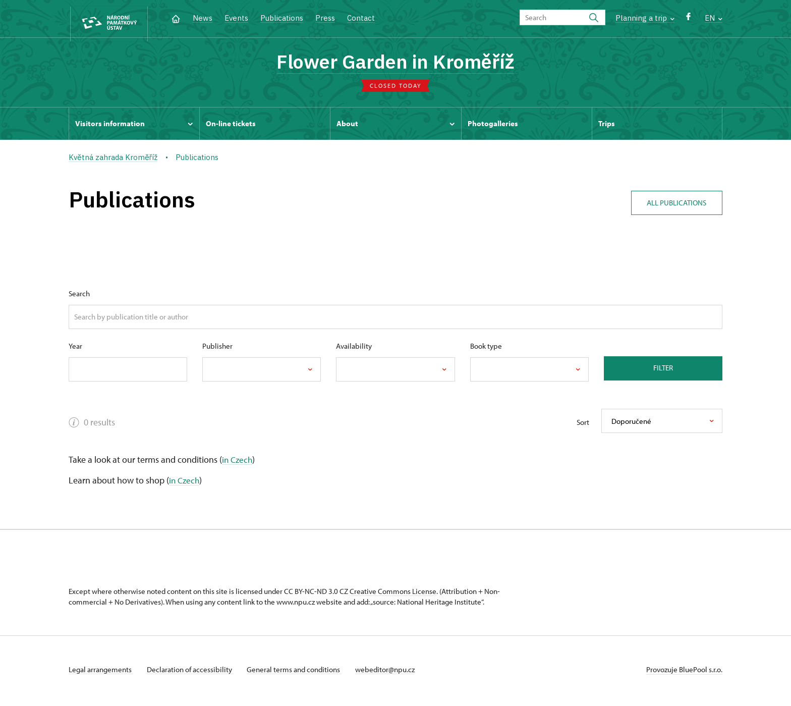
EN (713, 18)
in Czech (238, 462)
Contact (361, 18)
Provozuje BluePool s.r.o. (684, 672)
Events (236, 18)
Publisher (217, 348)
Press (325, 18)
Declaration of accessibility (192, 672)
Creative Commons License (393, 594)
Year (75, 348)
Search (79, 296)
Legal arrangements (101, 672)
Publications (281, 18)
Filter (663, 370)
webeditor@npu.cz (393, 672)
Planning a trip (644, 18)
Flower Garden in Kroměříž (395, 63)
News (202, 18)
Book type (486, 348)
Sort (583, 425)
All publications (674, 202)
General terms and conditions (299, 672)
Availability (354, 348)
